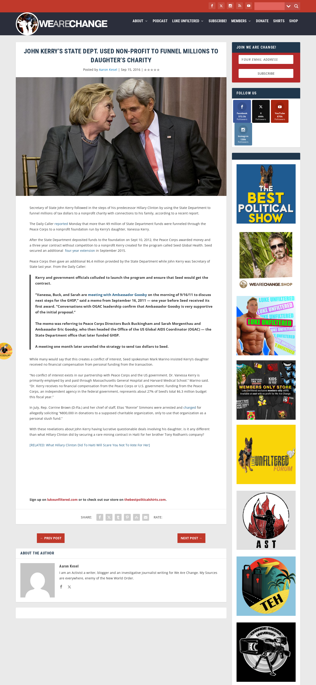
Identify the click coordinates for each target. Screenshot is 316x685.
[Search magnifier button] (296, 6)
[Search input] (270, 6)
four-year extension (79, 256)
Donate (262, 27)
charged (189, 413)
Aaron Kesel (108, 75)
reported (61, 229)
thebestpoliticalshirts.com (145, 505)
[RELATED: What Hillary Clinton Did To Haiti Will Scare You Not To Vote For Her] (90, 450)
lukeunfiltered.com (62, 505)
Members (239, 27)
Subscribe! (218, 27)
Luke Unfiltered (185, 27)
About (138, 27)
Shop (293, 27)
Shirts (279, 27)
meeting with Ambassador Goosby (117, 300)
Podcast (160, 27)
